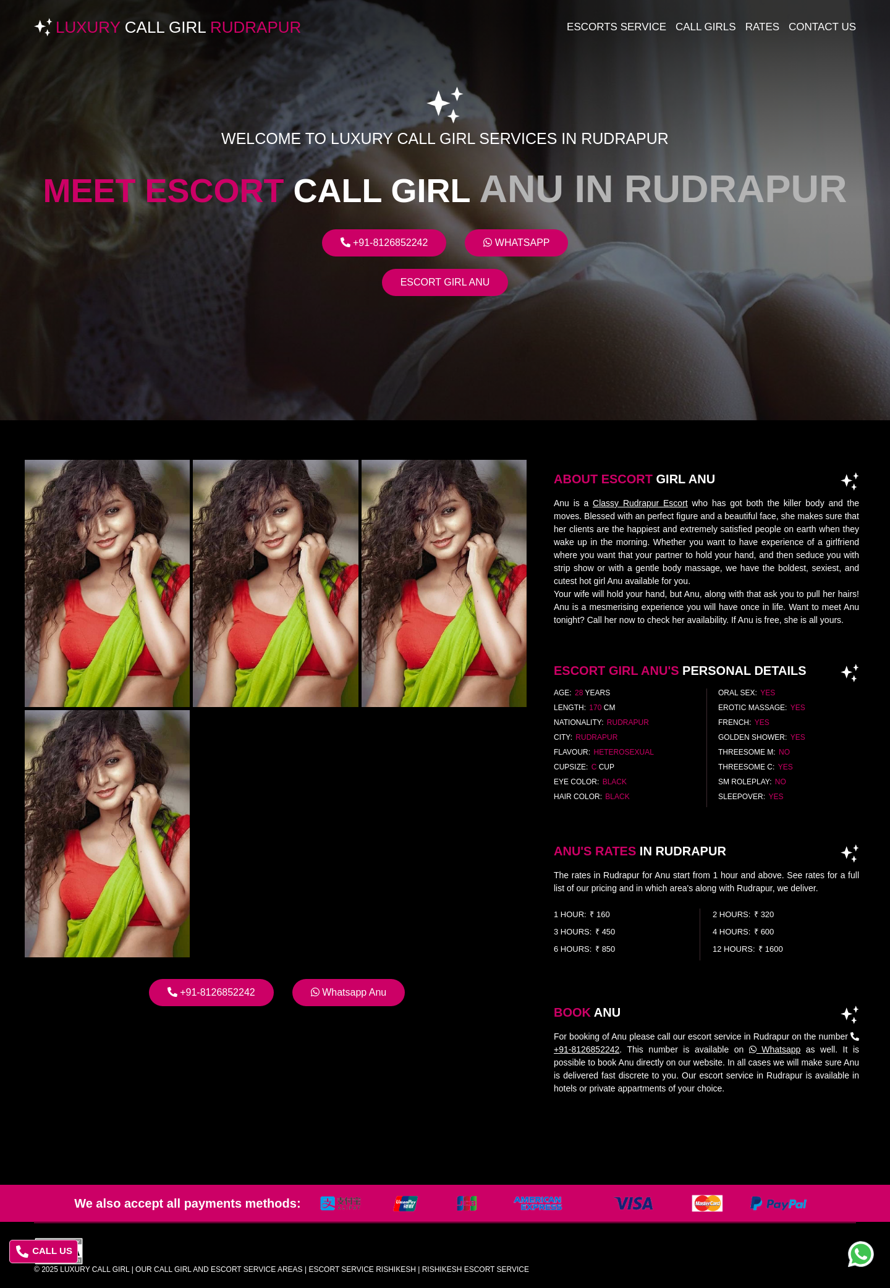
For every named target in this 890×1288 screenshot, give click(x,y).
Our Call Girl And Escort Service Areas (219, 1269)
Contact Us (822, 27)
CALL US (44, 1251)
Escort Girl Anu (445, 282)
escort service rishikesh (361, 1269)
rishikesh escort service (475, 1269)
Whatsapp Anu (349, 992)
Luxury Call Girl (94, 1269)
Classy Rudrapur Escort (640, 503)
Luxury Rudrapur (178, 27)
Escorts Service (616, 27)
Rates (762, 27)
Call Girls (706, 27)
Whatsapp (516, 242)
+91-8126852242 (384, 242)
